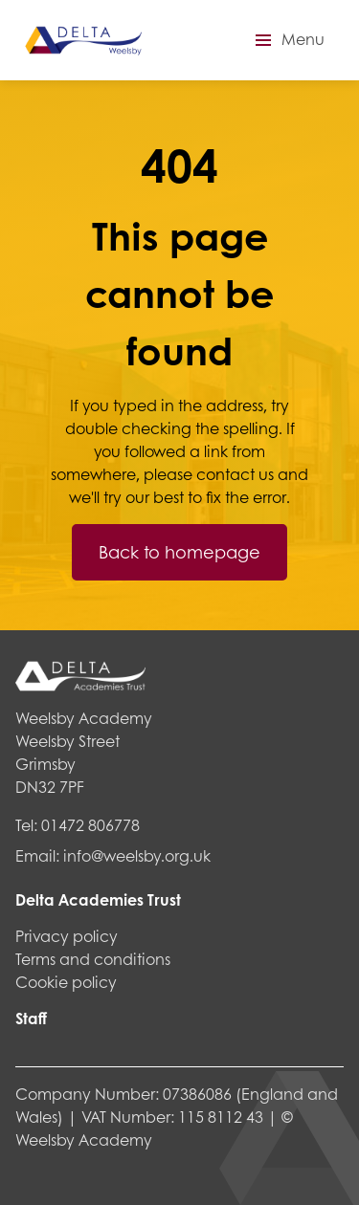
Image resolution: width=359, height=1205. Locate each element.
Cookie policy (66, 982)
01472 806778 (90, 825)
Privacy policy (66, 936)
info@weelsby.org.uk (137, 855)
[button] (287, 40)
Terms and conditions (92, 959)
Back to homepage (179, 551)
